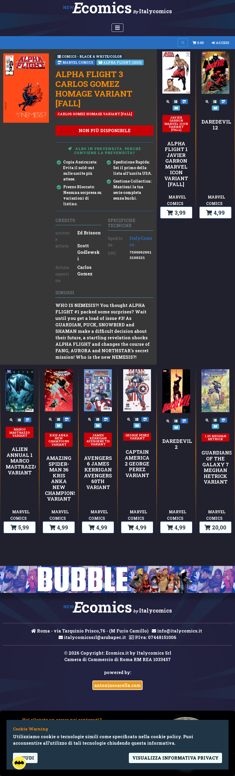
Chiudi (25, 758)
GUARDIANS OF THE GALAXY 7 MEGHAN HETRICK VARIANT (215, 467)
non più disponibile (104, 130)
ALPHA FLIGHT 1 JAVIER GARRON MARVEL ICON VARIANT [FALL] (176, 164)
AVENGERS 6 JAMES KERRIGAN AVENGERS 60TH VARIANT (98, 472)
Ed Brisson (89, 232)
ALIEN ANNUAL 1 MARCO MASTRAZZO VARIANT (19, 461)
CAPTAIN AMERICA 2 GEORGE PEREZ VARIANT (137, 463)
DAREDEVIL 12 (215, 125)
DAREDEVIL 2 (176, 444)
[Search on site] (183, 42)
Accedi (220, 42)
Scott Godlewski (88, 252)
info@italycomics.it (177, 631)
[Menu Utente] (117, 27)
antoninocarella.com (117, 685)
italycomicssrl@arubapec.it (92, 637)
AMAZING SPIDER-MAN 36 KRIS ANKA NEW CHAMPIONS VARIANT (59, 478)
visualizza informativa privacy (175, 758)
